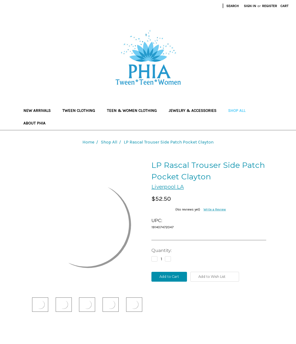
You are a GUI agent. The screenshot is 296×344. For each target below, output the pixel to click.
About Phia (34, 123)
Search (232, 6)
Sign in (250, 6)
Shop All (236, 110)
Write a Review (214, 209)
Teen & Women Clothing (134, 110)
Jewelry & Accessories (194, 110)
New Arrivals (39, 110)
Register (269, 6)
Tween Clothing (80, 110)
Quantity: (161, 250)
